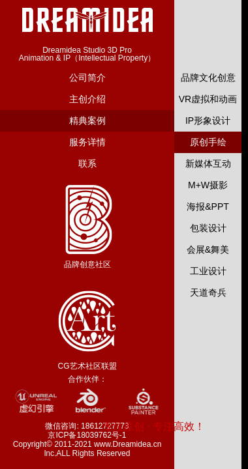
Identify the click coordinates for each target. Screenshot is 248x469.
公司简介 (87, 77)
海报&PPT (208, 206)
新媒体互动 (208, 163)
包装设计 (208, 228)
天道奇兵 (208, 292)
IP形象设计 (207, 120)
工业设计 (208, 271)
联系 (87, 163)
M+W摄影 (208, 185)
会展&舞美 (208, 249)
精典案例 (87, 120)
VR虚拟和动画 (208, 99)
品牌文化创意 (208, 77)
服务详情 (87, 142)
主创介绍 (87, 99)
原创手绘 (208, 142)
